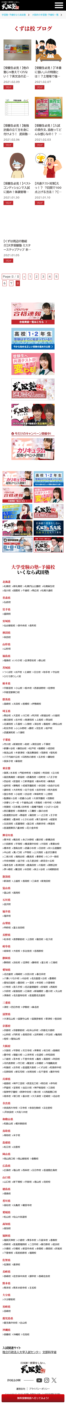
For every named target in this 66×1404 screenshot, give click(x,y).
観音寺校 (27, 1205)
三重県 (6, 1002)
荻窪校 (16, 781)
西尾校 (53, 987)
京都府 (6, 1026)
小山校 (18, 688)
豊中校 (7, 1055)
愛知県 (6, 969)
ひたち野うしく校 (12, 676)
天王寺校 (27, 1051)
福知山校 (15, 1039)
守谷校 (56, 672)
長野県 (6, 935)
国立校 (30, 824)
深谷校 (37, 724)
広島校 (7, 1170)
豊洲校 (16, 819)
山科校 (7, 1035)
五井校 (41, 757)
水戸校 (18, 672)
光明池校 (31, 1072)
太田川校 (29, 974)
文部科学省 (49, 1352)
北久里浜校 (32, 861)
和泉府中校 (55, 1068)
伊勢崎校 (36, 704)
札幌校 (7, 586)
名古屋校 (8, 974)
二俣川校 (8, 857)
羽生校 (39, 728)
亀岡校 (58, 1035)
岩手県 (6, 609)
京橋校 (40, 1063)
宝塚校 (16, 1088)
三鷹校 (32, 811)
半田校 (40, 983)
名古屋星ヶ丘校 (39, 978)
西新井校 (41, 824)
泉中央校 (22, 626)
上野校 (49, 794)
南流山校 (8, 753)
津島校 (7, 995)
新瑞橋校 (38, 991)
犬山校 (58, 991)
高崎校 (7, 704)
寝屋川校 (17, 1055)
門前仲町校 (25, 773)
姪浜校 (56, 1244)
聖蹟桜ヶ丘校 (10, 798)
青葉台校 (54, 844)
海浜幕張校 (32, 753)
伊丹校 (53, 1083)
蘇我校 (18, 761)
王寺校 (23, 1108)
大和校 (44, 844)
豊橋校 (52, 978)
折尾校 (58, 1249)
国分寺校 (8, 794)
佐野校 (51, 688)
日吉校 (42, 848)
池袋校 (37, 773)
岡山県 (6, 1154)
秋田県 (6, 632)
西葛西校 (31, 777)
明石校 (44, 1083)
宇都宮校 (8, 688)
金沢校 (7, 904)
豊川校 (49, 991)
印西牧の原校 (29, 757)
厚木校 (7, 840)
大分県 (6, 1295)
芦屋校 (7, 1088)
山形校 (7, 649)
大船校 (42, 865)
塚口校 (16, 1096)
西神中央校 (25, 1092)
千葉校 (47, 744)
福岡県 (6, 1235)
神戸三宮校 (19, 1083)
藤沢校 (39, 840)
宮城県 (6, 621)
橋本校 (7, 848)
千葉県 (6, 739)
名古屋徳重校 (32, 987)
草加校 (49, 720)
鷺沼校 (18, 869)
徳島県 (6, 1189)
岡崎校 (18, 974)
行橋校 (16, 1249)
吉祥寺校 (41, 790)
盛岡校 (7, 614)
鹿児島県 (7, 1318)
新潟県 (6, 876)
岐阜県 (6, 946)
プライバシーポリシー (39, 1389)
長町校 (32, 626)
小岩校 (18, 794)
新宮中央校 (28, 1249)
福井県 (6, 911)
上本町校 (29, 1055)
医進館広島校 (50, 1170)
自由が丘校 (53, 786)
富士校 (44, 963)
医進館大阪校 (29, 1068)
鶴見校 (30, 857)
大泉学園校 (39, 798)
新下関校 (17, 1182)
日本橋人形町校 (21, 807)
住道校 (40, 1055)
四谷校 (7, 781)
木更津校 (19, 753)
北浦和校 (8, 724)
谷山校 (23, 1323)
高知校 (7, 1228)
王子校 (53, 815)
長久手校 (17, 987)
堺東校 (37, 1051)
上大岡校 (38, 852)
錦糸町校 (41, 781)
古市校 (16, 1068)
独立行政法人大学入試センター (21, 1352)
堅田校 (58, 1019)
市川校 (7, 744)
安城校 (44, 987)
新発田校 (45, 881)
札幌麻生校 (49, 586)
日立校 (37, 672)
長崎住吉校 (44, 1276)
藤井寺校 (54, 1072)
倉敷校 (35, 1159)
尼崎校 (47, 1096)
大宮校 (16, 716)
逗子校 (21, 861)
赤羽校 (42, 786)
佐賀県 (6, 1260)
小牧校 (7, 987)
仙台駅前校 (9, 626)
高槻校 (56, 1051)
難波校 (30, 1063)
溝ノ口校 (17, 852)
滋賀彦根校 (37, 1019)
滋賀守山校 (23, 1019)
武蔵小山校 (25, 798)
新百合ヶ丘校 (47, 861)
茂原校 (44, 753)
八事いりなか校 (11, 978)
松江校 (7, 1147)
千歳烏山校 (27, 803)
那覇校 (7, 1335)
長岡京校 (27, 1035)
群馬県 (6, 699)
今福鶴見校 (51, 1063)
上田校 (30, 939)
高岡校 (16, 893)
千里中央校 (28, 1059)
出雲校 (16, 1147)
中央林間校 (9, 861)
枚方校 (47, 1051)
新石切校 (19, 1072)
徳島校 (7, 1194)
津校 (6, 1007)
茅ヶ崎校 (8, 869)
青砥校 (23, 815)
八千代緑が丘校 (12, 757)
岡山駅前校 (23, 1159)
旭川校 (7, 591)
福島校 (7, 661)
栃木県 (6, 683)
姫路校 (7, 1083)
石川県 (6, 900)
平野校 (16, 1051)
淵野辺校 (52, 865)
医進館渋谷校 (10, 815)
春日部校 (8, 720)
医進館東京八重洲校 (14, 828)
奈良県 (6, 1103)
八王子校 (52, 777)
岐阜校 (7, 951)
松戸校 (32, 749)
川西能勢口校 (50, 1092)
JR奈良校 (9, 1112)
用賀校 (7, 807)
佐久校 (49, 939)
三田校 (51, 1088)
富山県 (6, 888)
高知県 (6, 1224)
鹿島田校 (31, 865)
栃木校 (28, 688)
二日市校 (33, 1244)
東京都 (6, 768)
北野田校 (8, 1072)
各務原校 (38, 951)
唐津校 (16, 1265)
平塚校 (18, 844)
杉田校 (28, 869)
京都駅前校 (19, 1030)
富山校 (7, 893)
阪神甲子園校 (10, 1092)
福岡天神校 (9, 1240)
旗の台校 (43, 811)
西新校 (7, 1244)
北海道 (6, 582)
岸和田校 (50, 1055)
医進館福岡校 (20, 1244)
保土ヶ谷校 (39, 869)
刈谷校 (25, 978)
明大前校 (52, 790)
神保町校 (38, 794)
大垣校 (16, 951)
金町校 (7, 786)
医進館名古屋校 (37, 995)
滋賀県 (6, 1014)
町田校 (46, 773)
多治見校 (27, 951)
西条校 (26, 1170)
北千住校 (29, 790)
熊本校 (7, 1288)
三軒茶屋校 (28, 781)
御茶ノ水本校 (10, 773)
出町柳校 (38, 1035)
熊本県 (6, 1283)
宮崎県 (6, 1306)
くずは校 (43, 1068)
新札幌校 (17, 586)
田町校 (42, 777)
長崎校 (7, 1276)
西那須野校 (40, 688)
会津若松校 (30, 661)
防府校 (47, 1182)
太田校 (16, 704)
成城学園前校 (29, 786)
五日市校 (36, 1170)
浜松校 (16, 963)
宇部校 (28, 1182)
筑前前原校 (21, 1253)
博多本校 (31, 1240)
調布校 (7, 790)
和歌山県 (7, 1119)
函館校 (16, 591)
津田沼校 (36, 744)
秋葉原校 (22, 811)
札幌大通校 (47, 591)
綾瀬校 (7, 819)
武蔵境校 (19, 824)
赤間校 (40, 1249)
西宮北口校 (32, 1083)
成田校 (51, 749)
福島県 (6, 656)
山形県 (6, 644)
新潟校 (7, 881)
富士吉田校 (19, 928)
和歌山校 (8, 1124)
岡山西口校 (9, 1159)
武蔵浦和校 (9, 733)
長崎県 (6, 1271)
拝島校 (38, 803)
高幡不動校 (37, 807)
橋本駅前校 (21, 1124)
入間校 (28, 724)
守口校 (21, 1063)
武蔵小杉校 (30, 848)
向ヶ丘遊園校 (54, 848)
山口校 (7, 1182)
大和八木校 (21, 1112)
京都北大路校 (48, 1030)
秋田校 (7, 637)
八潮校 (21, 733)
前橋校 (26, 704)
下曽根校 (8, 1253)
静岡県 (6, 958)
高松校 (7, 1205)
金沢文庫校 (51, 852)
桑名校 (35, 1007)
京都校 (7, 1030)
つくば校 (8, 672)
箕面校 (47, 1059)
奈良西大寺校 (10, 1108)
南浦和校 (29, 720)
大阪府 (6, 1046)
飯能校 (47, 724)
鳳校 (39, 1059)
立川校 (55, 773)
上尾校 (40, 720)
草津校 (49, 1019)
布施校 (7, 1068)
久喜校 (18, 724)
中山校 (7, 852)
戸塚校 (27, 852)
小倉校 (21, 1240)
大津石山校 (9, 1019)
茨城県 (6, 667)
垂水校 (26, 1096)
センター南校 (52, 857)
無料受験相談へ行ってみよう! (33, 1398)
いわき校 (17, 661)
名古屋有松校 (20, 995)
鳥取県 (6, 1131)
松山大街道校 (20, 1217)
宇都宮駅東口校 (12, 692)
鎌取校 (51, 757)
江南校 (28, 991)
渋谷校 (28, 794)
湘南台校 (19, 857)
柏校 (27, 744)
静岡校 (7, 963)
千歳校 (26, 591)
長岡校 (26, 881)
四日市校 (15, 1007)
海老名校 (8, 865)
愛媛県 (6, 1212)
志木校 (18, 720)
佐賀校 (7, 1265)
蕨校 (31, 728)
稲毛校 (53, 753)
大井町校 (17, 790)
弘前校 (7, 602)
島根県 (6, 1142)
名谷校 (56, 1096)
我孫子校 (8, 761)
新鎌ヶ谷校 (9, 749)
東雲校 (51, 824)
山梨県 (6, 923)
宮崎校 (7, 1311)
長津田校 (19, 865)
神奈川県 (7, 835)
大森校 (57, 803)
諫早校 (32, 1276)
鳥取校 (7, 1135)
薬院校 (49, 1249)
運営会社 (20, 1389)
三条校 (35, 881)
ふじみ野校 (20, 728)
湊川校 (37, 1092)
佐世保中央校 (20, 1276)
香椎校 (53, 1240)
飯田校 (40, 939)
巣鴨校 (16, 786)
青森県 (6, 597)
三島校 (54, 963)
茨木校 (16, 1059)
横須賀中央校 (32, 844)
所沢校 (35, 716)
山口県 (6, 1177)
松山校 (7, 1217)
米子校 (16, 1135)
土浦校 (27, 672)
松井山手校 (32, 1030)
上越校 (16, 881)
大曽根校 (50, 983)
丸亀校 (16, 1205)
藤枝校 (35, 963)
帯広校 (35, 591)
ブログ (8, 87)
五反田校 (8, 824)
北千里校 (43, 1072)
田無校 (51, 798)
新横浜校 (50, 840)
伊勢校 (26, 1007)
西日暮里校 (9, 811)
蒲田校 (32, 815)
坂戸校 (49, 728)
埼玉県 (6, 711)
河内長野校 (9, 1063)
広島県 (6, 1165)
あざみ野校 (28, 840)
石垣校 (26, 1335)
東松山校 (57, 724)
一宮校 (30, 983)
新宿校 (21, 777)
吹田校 (56, 1059)
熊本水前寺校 (20, 1288)
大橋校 (7, 1249)
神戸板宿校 (40, 1088)
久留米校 (43, 1240)
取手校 (46, 672)
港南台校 (17, 848)
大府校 (7, 991)
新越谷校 (45, 716)
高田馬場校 (9, 777)
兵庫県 (6, 1079)
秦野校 (40, 857)
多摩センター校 (11, 803)
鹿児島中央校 (10, 1323)
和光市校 (8, 728)
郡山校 (42, 661)
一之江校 (43, 815)
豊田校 (21, 983)
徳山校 (37, 1182)
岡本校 (7, 1096)
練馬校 (51, 781)
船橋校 (42, 749)
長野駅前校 (19, 939)
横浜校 (16, 840)
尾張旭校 (17, 991)
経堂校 (53, 819)
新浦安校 (17, 744)
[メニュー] (59, 5)
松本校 (7, 939)
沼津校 (26, 963)
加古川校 (27, 1088)
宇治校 (49, 1035)
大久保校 (36, 1096)
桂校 (6, 1039)
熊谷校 (7, 716)
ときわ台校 (28, 819)
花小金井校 (32, 828)
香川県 (6, 1201)
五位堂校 (47, 1108)
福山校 (16, 1170)
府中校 (48, 803)
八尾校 (7, 1059)
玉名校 (32, 1288)
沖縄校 (16, 1335)
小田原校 (8, 844)
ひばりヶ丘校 (52, 807)
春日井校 (41, 974)
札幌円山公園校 (33, 586)
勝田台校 (21, 749)
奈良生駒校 (35, 1108)
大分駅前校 (9, 1299)
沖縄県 (6, 1330)
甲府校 (7, 928)
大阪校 (7, 1051)
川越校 (56, 716)
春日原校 (45, 1244)
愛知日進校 (9, 983)
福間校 (32, 1253)
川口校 (26, 716)
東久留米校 (42, 819)
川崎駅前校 (53, 869)
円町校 (16, 1035)
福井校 (7, 916)
